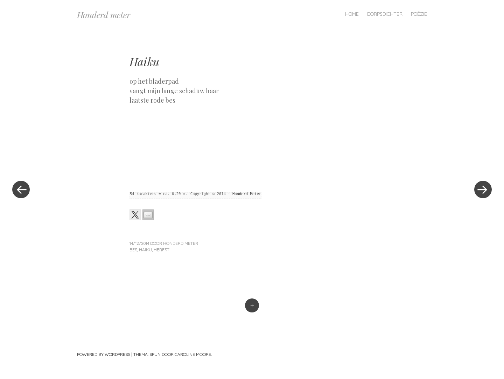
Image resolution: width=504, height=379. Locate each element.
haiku (145, 249)
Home (352, 14)
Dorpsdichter (384, 14)
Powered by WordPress (103, 354)
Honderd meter (103, 14)
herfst (161, 249)
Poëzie (419, 14)
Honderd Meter (246, 194)
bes (133, 249)
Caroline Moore (193, 354)
